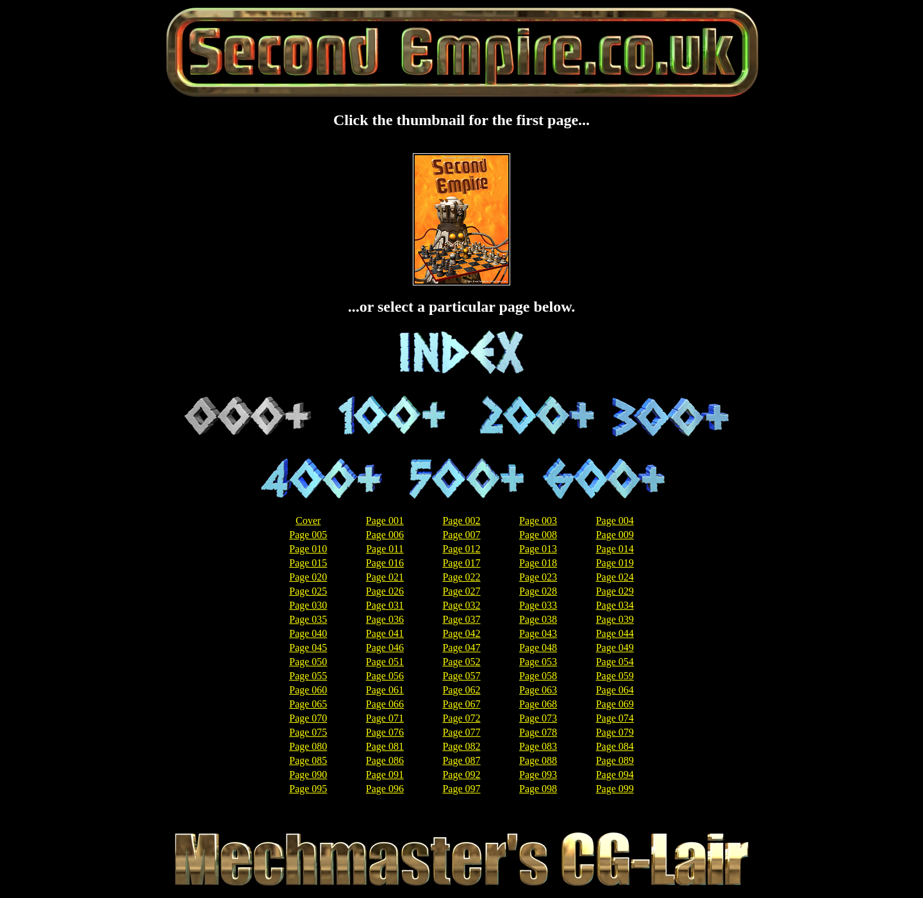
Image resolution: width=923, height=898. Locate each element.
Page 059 (615, 675)
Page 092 (461, 774)
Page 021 (385, 577)
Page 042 (461, 633)
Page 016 (385, 562)
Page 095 (308, 788)
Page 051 (385, 661)
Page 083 (538, 746)
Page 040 (308, 633)
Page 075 (308, 732)
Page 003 (538, 520)
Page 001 (385, 520)
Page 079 (615, 732)
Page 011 (385, 548)
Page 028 (538, 591)
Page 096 (385, 788)
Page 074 (615, 718)
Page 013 (538, 548)
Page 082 (461, 746)
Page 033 (538, 605)
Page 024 (615, 577)
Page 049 (615, 647)
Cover (307, 520)
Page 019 (615, 562)
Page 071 (385, 718)
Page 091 (385, 774)
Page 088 (538, 760)
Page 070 (308, 718)
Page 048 (538, 647)
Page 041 (385, 633)
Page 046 (385, 647)
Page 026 (385, 591)
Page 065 (308, 704)
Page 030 (308, 605)
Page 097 (461, 788)
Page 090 (308, 774)
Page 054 (615, 661)
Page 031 (385, 605)
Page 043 (538, 633)
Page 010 (308, 548)
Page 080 (308, 746)
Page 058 (538, 675)
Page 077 (461, 732)
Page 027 (461, 591)
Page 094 (615, 774)
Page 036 (385, 619)
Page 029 (615, 591)
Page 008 (538, 534)
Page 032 (461, 605)
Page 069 (615, 704)
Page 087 (461, 760)
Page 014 (615, 548)
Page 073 (538, 718)
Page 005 (308, 534)
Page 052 (461, 661)
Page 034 (615, 605)
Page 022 (461, 577)
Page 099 (615, 788)
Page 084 (615, 746)
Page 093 (538, 774)
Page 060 (308, 689)
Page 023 (538, 577)
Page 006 (385, 534)
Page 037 (461, 619)
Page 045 (308, 647)
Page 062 (461, 689)
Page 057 (461, 675)
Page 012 (461, 548)
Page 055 (308, 675)
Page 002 (461, 520)
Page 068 (538, 704)
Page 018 (538, 562)
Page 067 (461, 704)
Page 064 (615, 689)
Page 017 (461, 562)
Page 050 (308, 661)
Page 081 (385, 746)
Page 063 (538, 689)
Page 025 (308, 591)
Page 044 (615, 633)
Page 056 (385, 675)
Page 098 (538, 788)
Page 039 (615, 619)
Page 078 (538, 732)
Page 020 (308, 577)
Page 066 (385, 704)
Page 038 (538, 619)
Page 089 (615, 760)
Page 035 (308, 619)
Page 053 (538, 661)
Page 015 (308, 562)
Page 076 (385, 732)
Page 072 (461, 718)
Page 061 (385, 689)
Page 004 (615, 520)
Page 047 (461, 647)
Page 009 (615, 534)
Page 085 (308, 760)
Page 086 (385, 760)
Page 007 (461, 534)
